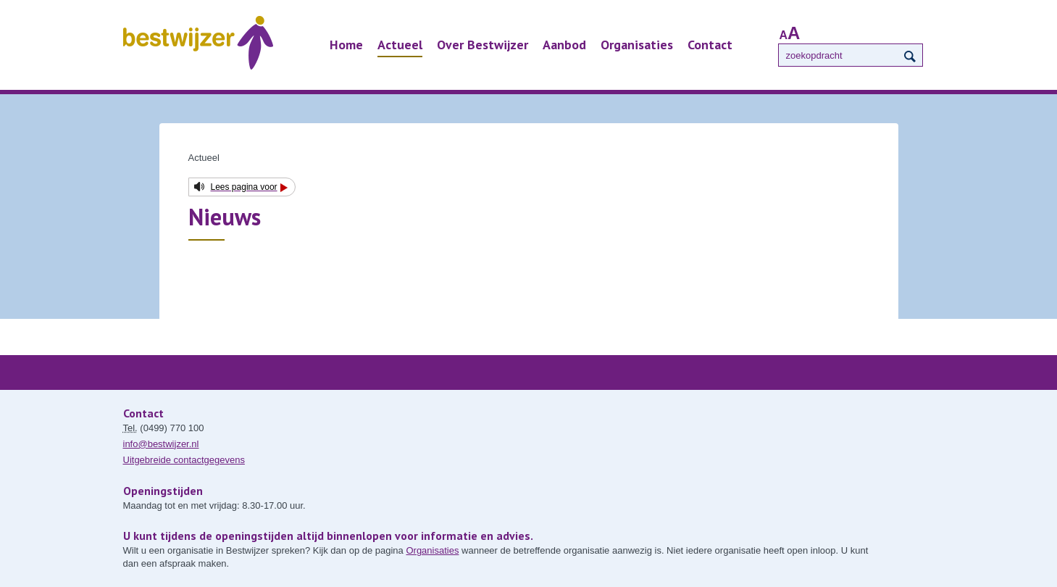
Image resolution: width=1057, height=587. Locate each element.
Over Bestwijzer (482, 44)
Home (346, 44)
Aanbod (564, 44)
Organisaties (637, 44)
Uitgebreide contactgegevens (184, 459)
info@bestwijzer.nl (161, 443)
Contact (710, 44)
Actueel (399, 44)
